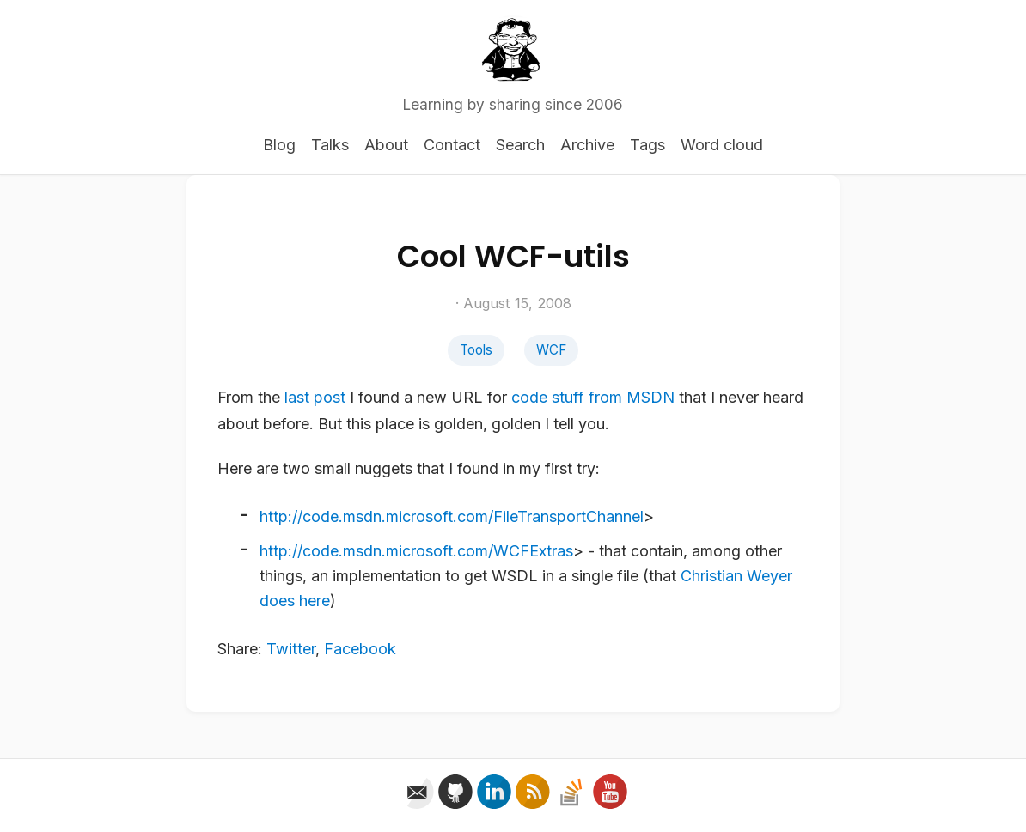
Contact (452, 145)
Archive (587, 145)
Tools (476, 350)
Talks (330, 145)
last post (314, 397)
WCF (551, 350)
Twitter (290, 649)
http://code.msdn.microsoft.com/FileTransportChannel (452, 516)
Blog (279, 145)
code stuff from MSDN (593, 397)
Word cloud (722, 145)
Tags (647, 145)
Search (520, 145)
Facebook (360, 649)
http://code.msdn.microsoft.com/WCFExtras (416, 551)
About (386, 145)
